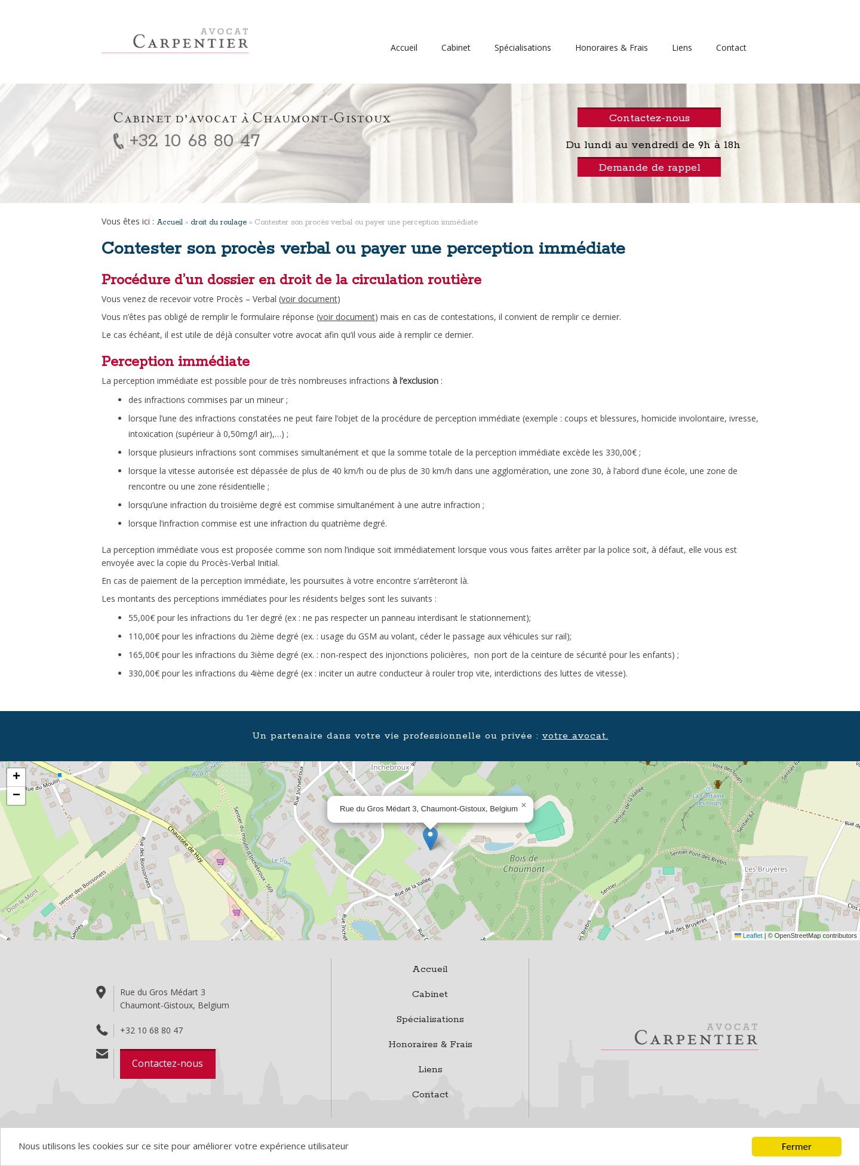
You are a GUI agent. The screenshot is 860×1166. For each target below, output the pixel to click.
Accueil (404, 47)
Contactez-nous (167, 1063)
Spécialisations (522, 47)
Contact (731, 47)
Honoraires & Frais (611, 47)
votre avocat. (575, 736)
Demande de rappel (649, 167)
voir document (309, 298)
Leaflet (749, 935)
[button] (430, 838)
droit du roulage (219, 222)
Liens (682, 47)
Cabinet (456, 47)
